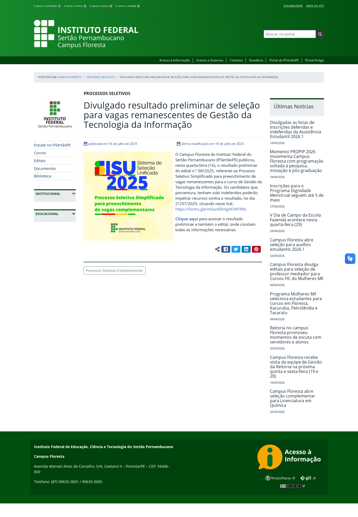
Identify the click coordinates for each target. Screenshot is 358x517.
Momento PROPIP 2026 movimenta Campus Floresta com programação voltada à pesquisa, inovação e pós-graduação (297, 161)
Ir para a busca (101, 6)
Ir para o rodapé (128, 6)
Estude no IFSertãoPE (52, 144)
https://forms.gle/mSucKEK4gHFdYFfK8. (211, 209)
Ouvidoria (256, 60)
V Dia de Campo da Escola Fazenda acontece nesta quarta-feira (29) (295, 219)
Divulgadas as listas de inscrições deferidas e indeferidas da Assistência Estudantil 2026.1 (295, 129)
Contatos (236, 60)
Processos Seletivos (100, 77)
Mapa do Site (315, 6)
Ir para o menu (75, 6)
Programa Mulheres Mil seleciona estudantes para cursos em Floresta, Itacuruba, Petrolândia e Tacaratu (296, 303)
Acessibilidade (293, 6)
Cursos (40, 152)
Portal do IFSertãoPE (284, 60)
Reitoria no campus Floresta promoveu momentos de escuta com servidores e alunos (295, 335)
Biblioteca (42, 176)
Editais (40, 160)
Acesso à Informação (174, 60)
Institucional (56, 193)
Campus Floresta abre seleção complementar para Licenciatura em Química (292, 398)
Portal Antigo (314, 60)
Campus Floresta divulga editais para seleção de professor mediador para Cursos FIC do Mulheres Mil (296, 271)
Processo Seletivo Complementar (114, 270)
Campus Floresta (69, 77)
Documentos (45, 168)
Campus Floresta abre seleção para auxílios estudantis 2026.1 (291, 244)
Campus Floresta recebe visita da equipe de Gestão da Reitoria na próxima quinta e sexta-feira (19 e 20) (296, 366)
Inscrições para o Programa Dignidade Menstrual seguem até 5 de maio (297, 193)
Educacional (56, 213)
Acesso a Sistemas (209, 60)
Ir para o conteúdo (47, 6)
